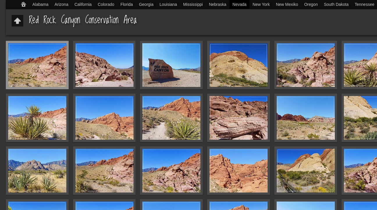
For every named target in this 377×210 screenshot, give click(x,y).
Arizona (61, 4)
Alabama (40, 4)
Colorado (106, 4)
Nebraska (217, 4)
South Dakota (336, 4)
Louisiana (168, 4)
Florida (126, 4)
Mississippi (193, 4)
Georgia (146, 4)
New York (261, 4)
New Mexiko (287, 4)
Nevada (239, 4)
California (83, 4)
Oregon (311, 4)
